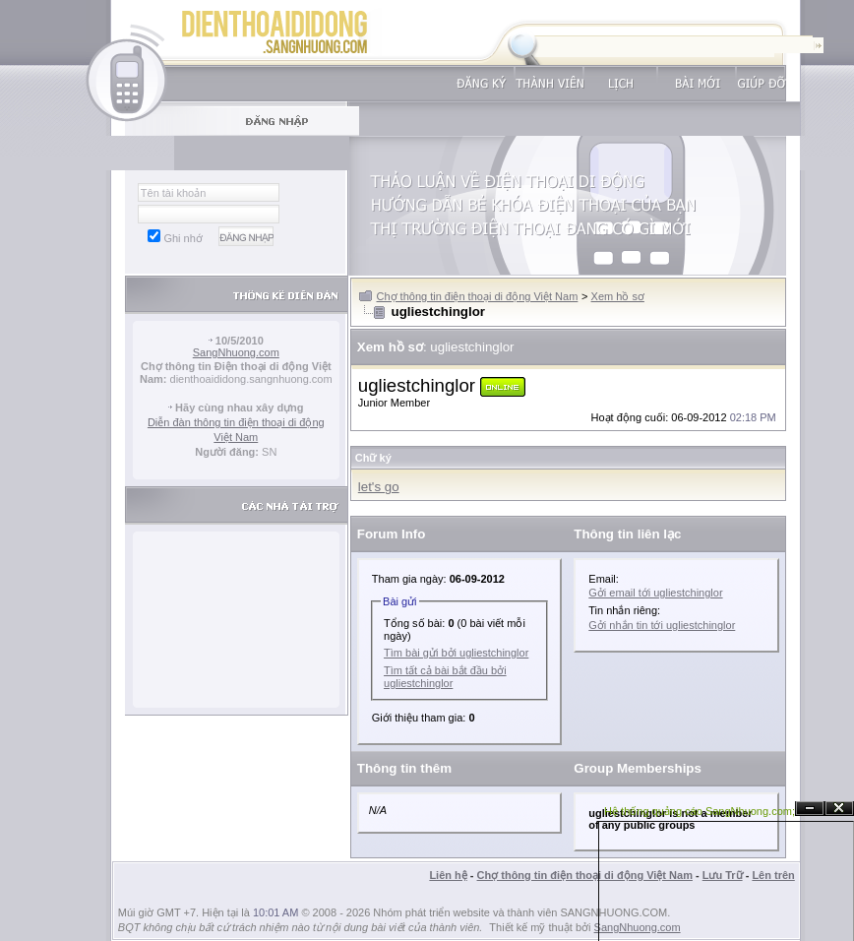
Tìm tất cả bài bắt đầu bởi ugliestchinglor (445, 676)
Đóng (839, 808)
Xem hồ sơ (617, 296)
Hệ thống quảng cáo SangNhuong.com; (699, 811)
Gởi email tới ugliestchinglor (655, 592)
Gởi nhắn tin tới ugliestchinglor (661, 625)
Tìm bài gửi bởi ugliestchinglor (456, 653)
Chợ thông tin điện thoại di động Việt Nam (478, 296)
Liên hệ (447, 875)
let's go (378, 486)
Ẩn (809, 808)
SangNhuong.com (236, 352)
